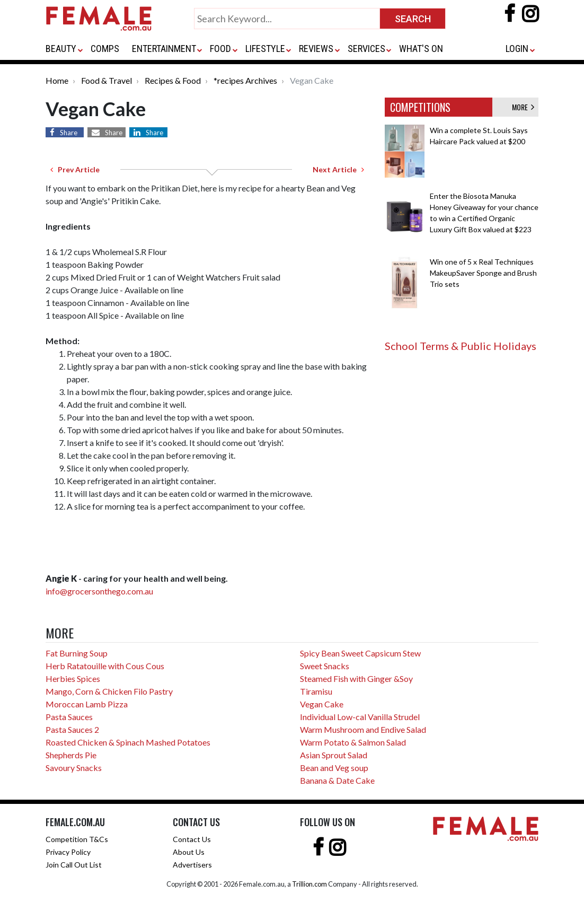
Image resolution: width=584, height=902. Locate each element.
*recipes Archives (245, 80)
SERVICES (366, 48)
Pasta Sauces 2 (72, 729)
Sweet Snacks (324, 666)
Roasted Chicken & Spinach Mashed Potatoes (128, 742)
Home (57, 80)
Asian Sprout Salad (333, 755)
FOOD (220, 48)
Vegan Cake (321, 704)
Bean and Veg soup (334, 768)
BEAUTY (61, 48)
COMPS (105, 48)
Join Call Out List (74, 864)
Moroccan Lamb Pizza (87, 704)
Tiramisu (316, 691)
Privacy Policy (68, 851)
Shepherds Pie (71, 755)
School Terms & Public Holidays (460, 345)
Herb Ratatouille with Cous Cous (105, 666)
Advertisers (192, 864)
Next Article (338, 169)
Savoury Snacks (74, 768)
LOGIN (517, 48)
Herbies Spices (73, 678)
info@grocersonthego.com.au (99, 591)
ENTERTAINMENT (164, 48)
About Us (189, 851)
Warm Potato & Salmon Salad (353, 742)
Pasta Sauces (69, 717)
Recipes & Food (173, 80)
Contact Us (192, 839)
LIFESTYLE (265, 48)
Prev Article (75, 169)
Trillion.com (309, 884)
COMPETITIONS (420, 107)
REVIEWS (316, 48)
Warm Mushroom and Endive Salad (363, 729)
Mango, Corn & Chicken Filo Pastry (109, 691)
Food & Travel (106, 80)
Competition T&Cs (77, 839)
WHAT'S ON (421, 48)
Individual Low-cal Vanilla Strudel (360, 717)
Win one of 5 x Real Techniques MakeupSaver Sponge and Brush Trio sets (483, 272)
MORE (523, 106)
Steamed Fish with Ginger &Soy (356, 678)
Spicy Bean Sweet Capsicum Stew (360, 653)
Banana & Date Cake (337, 780)
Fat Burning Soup (77, 653)
